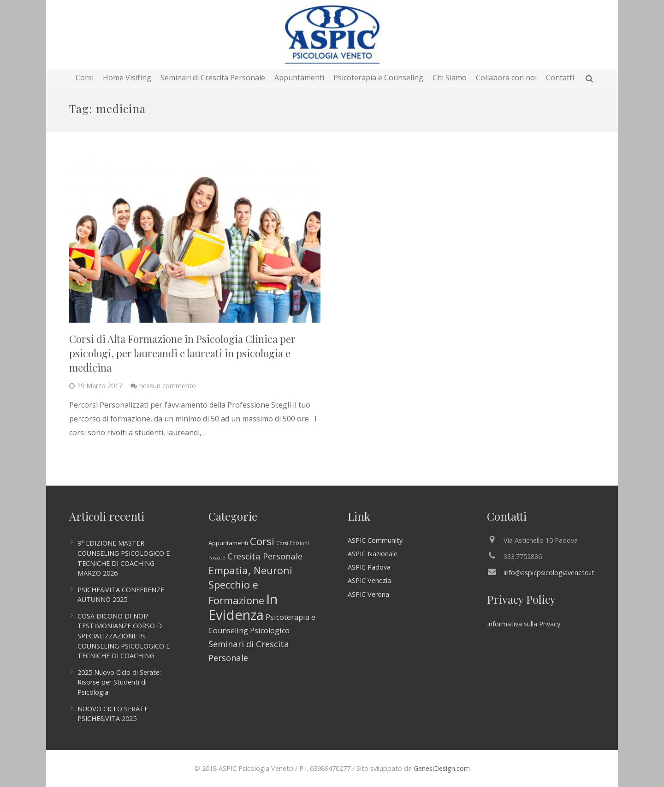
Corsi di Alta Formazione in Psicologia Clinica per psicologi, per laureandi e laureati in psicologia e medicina (182, 353)
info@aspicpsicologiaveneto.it (549, 572)
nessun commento (167, 385)
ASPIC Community (375, 540)
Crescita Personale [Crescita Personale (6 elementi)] (264, 556)
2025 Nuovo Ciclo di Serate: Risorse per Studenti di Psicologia (119, 682)
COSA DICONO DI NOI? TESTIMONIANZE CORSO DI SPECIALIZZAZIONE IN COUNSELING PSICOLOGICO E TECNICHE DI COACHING (123, 636)
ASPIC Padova (369, 567)
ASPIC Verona (368, 594)
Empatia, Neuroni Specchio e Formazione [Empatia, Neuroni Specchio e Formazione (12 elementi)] (250, 585)
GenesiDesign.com (442, 768)
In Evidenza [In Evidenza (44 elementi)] (243, 607)
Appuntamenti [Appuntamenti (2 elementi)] (228, 543)
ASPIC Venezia (369, 580)
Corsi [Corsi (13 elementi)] (262, 541)
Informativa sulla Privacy (523, 623)
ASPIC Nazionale (372, 553)
